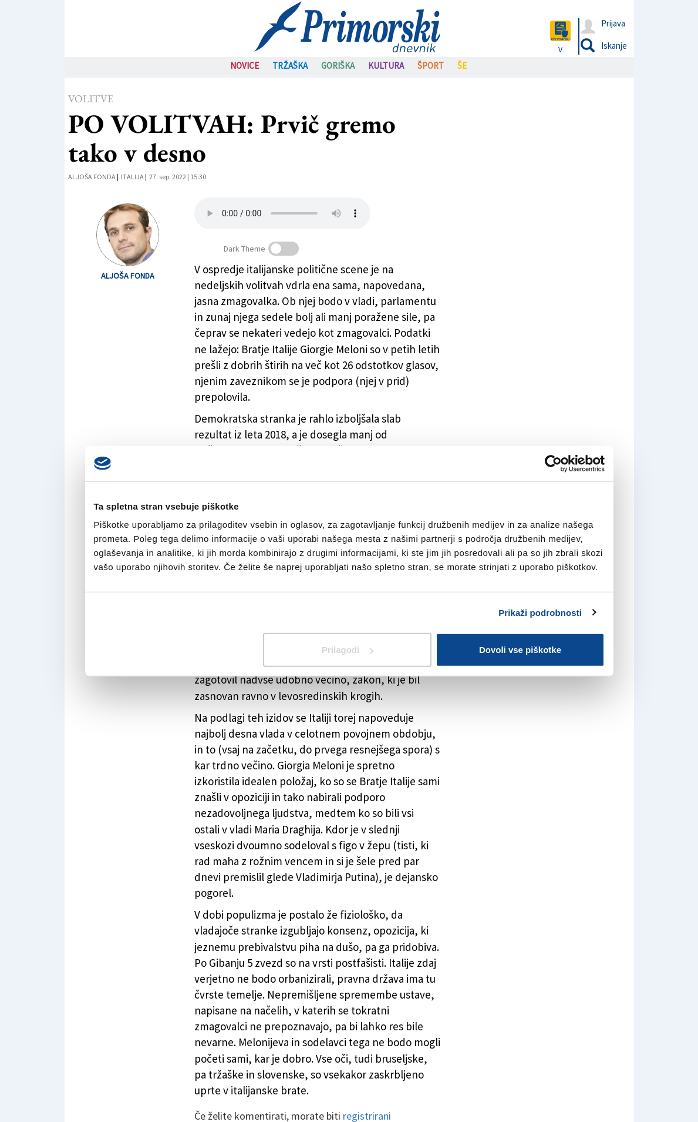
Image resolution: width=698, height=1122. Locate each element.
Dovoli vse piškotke (520, 650)
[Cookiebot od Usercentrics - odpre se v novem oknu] (553, 463)
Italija (132, 176)
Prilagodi (347, 650)
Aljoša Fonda (92, 176)
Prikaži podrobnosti (540, 612)
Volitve (90, 98)
